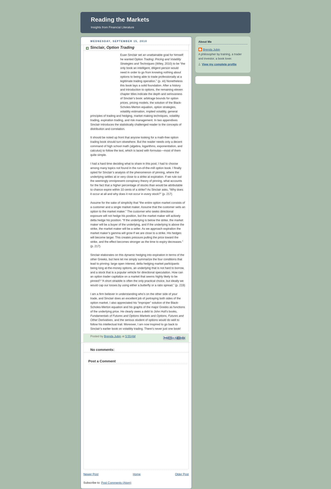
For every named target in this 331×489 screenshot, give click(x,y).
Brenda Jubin (211, 49)
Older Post (182, 474)
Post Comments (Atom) (116, 482)
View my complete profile (219, 64)
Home (137, 474)
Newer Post (90, 474)
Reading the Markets (120, 19)
